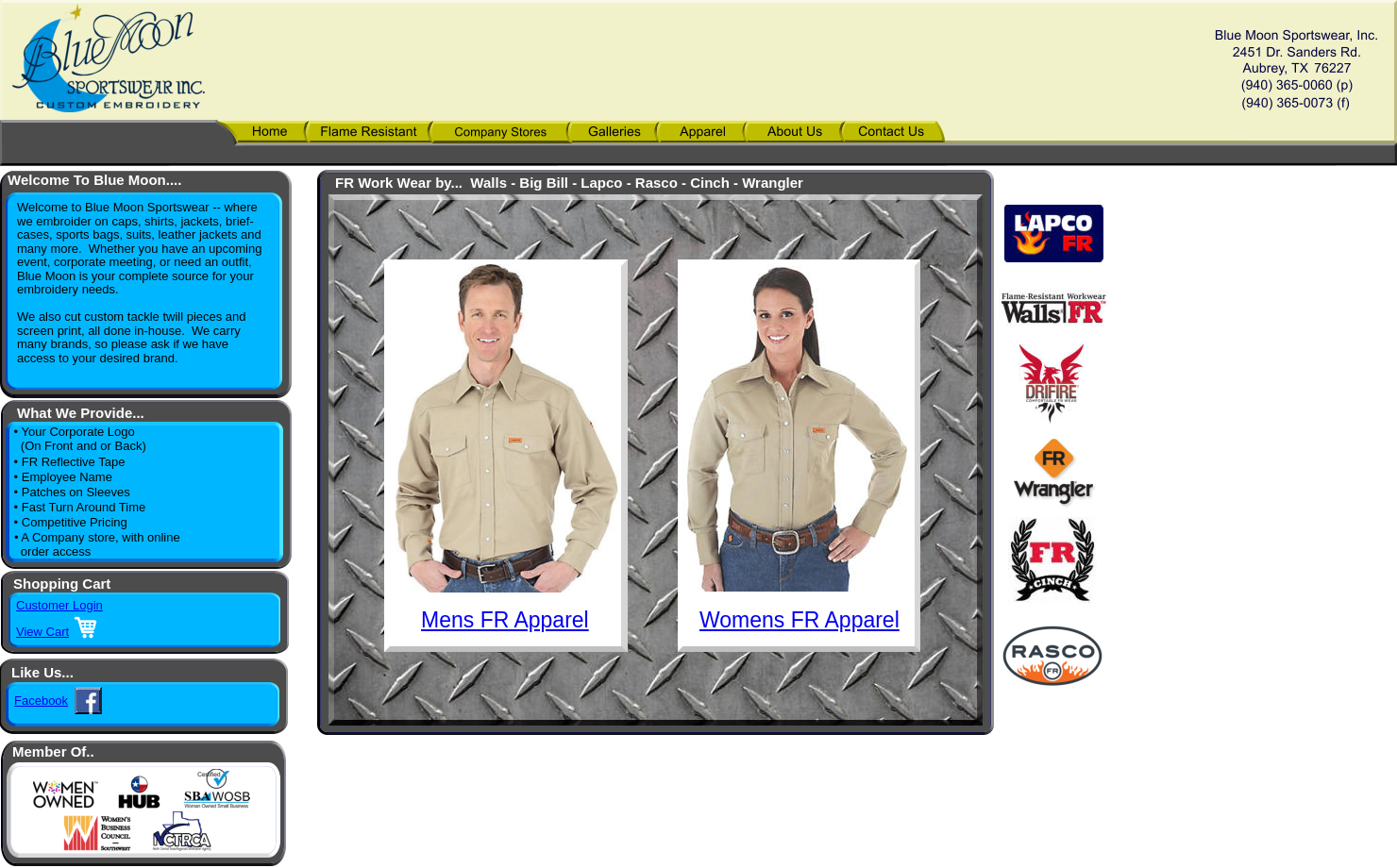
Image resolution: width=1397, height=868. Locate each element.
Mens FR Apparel (505, 620)
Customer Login (59, 605)
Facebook (41, 700)
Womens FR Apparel (799, 620)
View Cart (42, 632)
